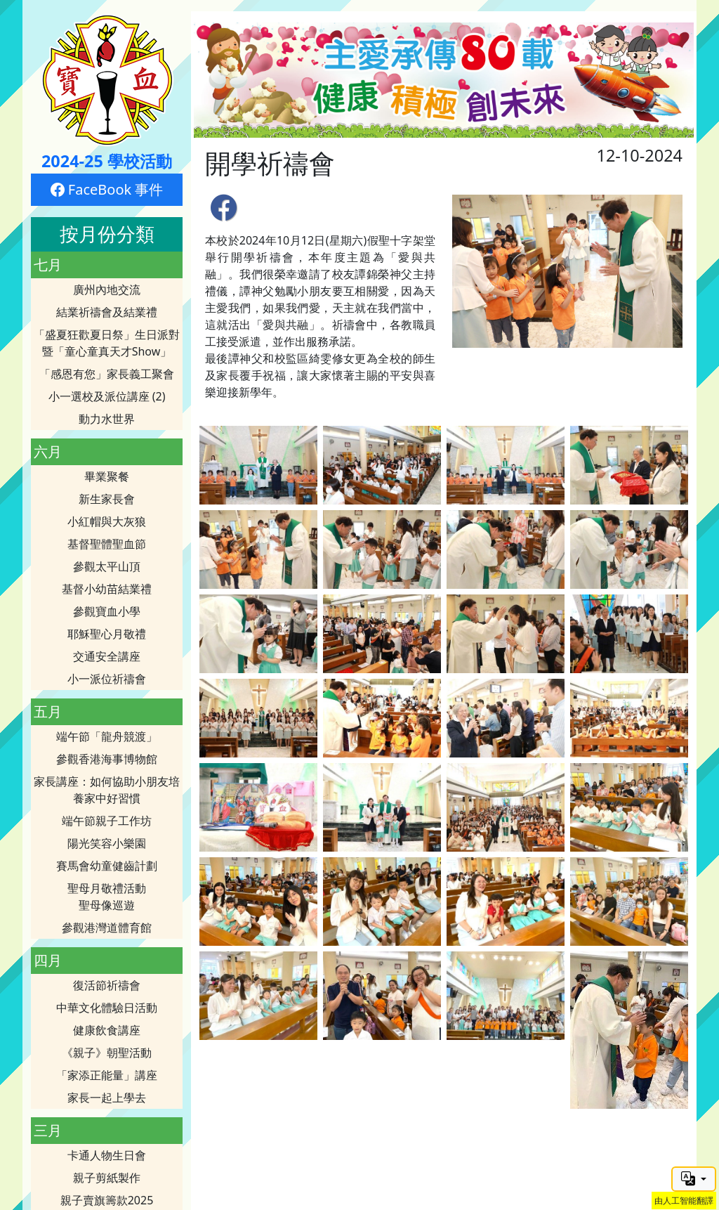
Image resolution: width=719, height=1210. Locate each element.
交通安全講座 (106, 656)
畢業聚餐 (106, 476)
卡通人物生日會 (106, 1155)
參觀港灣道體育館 (107, 927)
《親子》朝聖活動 (107, 1052)
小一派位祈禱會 (106, 679)
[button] (693, 1179)
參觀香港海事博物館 (106, 759)
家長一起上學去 (106, 1097)
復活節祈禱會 (106, 985)
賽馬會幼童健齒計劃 (106, 865)
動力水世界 (107, 419)
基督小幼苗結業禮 (107, 589)
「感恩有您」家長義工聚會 (106, 374)
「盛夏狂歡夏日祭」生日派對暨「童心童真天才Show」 (107, 343)
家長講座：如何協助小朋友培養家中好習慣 (107, 790)
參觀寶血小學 (106, 611)
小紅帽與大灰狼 (106, 521)
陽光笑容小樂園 (106, 843)
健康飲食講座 (106, 1030)
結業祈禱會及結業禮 (106, 312)
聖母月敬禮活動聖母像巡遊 (106, 896)
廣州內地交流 (106, 289)
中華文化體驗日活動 (106, 1007)
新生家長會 (107, 499)
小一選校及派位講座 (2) (107, 396)
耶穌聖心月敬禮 (106, 634)
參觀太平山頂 (106, 566)
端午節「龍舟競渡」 (106, 736)
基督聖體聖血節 (106, 544)
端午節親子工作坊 (107, 820)
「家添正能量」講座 (106, 1075)
